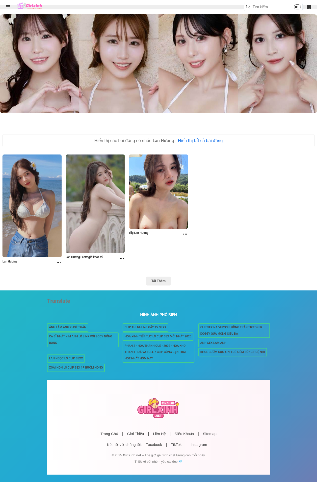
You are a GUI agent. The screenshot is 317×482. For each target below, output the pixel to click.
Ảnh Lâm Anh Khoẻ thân (67, 327)
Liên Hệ (159, 434)
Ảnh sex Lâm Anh (213, 343)
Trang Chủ (109, 434)
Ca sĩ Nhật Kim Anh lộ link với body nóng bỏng (80, 340)
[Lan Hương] (59, 263)
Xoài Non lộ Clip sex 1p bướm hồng (76, 367)
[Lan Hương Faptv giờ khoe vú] (122, 258)
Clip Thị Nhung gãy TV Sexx (145, 327)
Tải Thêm (158, 281)
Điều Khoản (184, 434)
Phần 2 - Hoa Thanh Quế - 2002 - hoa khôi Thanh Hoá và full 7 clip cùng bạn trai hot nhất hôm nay (155, 352)
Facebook (154, 444)
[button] (249, 7)
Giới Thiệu (135, 434)
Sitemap (209, 434)
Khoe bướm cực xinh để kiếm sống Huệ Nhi (232, 352)
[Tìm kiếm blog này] (267, 7)
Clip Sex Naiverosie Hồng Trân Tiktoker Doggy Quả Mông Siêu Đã (231, 330)
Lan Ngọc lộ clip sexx (66, 358)
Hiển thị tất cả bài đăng (200, 140)
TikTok (176, 444)
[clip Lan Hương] (185, 234)
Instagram (198, 444)
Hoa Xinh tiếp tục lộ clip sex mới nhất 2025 (158, 336)
